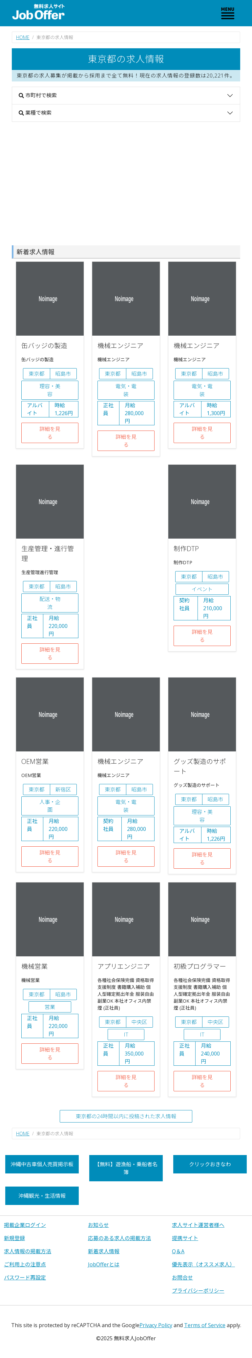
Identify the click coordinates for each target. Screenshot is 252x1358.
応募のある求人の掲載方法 (119, 1238)
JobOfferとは (103, 1264)
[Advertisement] (126, 184)
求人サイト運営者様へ (198, 1225)
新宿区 (63, 789)
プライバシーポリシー (198, 1290)
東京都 (36, 373)
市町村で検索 (38, 95)
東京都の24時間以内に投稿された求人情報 (126, 1116)
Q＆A (178, 1251)
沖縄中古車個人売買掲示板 (42, 1164)
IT (126, 1034)
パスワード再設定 (25, 1277)
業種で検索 (35, 112)
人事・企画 (49, 805)
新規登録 (14, 1238)
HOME (23, 37)
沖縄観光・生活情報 (42, 1195)
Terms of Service (204, 1325)
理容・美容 (49, 390)
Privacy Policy (155, 1325)
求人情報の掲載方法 (27, 1251)
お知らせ (98, 1225)
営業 (50, 1007)
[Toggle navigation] (227, 13)
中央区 (139, 1022)
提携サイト (185, 1238)
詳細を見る (49, 432)
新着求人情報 (103, 1251)
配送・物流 (49, 603)
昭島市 (63, 373)
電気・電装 (126, 390)
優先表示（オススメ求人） (203, 1264)
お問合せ (182, 1277)
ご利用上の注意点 (25, 1264)
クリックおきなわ (210, 1164)
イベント (202, 589)
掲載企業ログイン (25, 1225)
